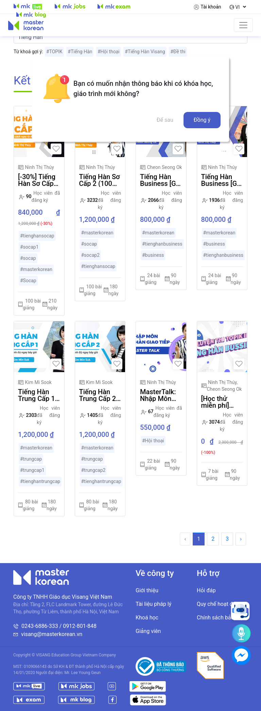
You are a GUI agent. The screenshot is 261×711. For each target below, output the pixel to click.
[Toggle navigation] (243, 25)
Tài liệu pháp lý (153, 604)
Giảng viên (148, 631)
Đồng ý (202, 120)
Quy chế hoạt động (219, 604)
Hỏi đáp (206, 590)
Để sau (165, 120)
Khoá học (147, 617)
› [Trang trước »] (241, 539)
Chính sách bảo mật (221, 617)
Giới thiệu (147, 590)
